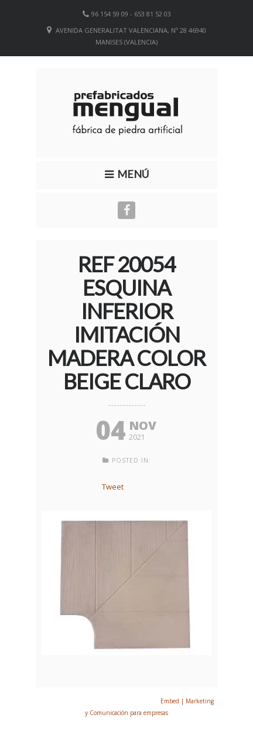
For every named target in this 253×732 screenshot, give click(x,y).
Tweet (113, 486)
